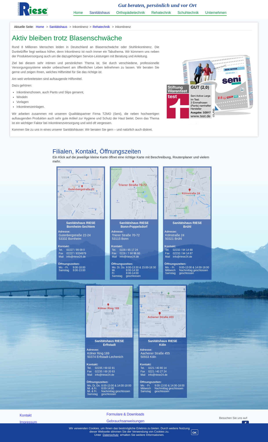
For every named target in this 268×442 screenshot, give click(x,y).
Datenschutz (111, 435)
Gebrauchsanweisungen (126, 421)
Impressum (28, 422)
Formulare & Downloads (125, 414)
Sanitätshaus (99, 12)
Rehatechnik (161, 12)
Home (78, 12)
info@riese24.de (76, 256)
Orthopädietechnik (130, 12)
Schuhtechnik (188, 12)
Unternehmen (215, 12)
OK (194, 432)
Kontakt (25, 415)
